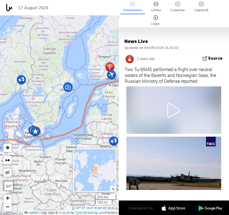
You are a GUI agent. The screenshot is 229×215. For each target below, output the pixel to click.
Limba (156, 7)
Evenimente (133, 7)
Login (155, 20)
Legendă (201, 7)
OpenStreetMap (87, 212)
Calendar (177, 7)
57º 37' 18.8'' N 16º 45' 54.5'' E (97, 208)
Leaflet (31, 212)
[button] (113, 141)
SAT (9, 186)
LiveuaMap (67, 212)
